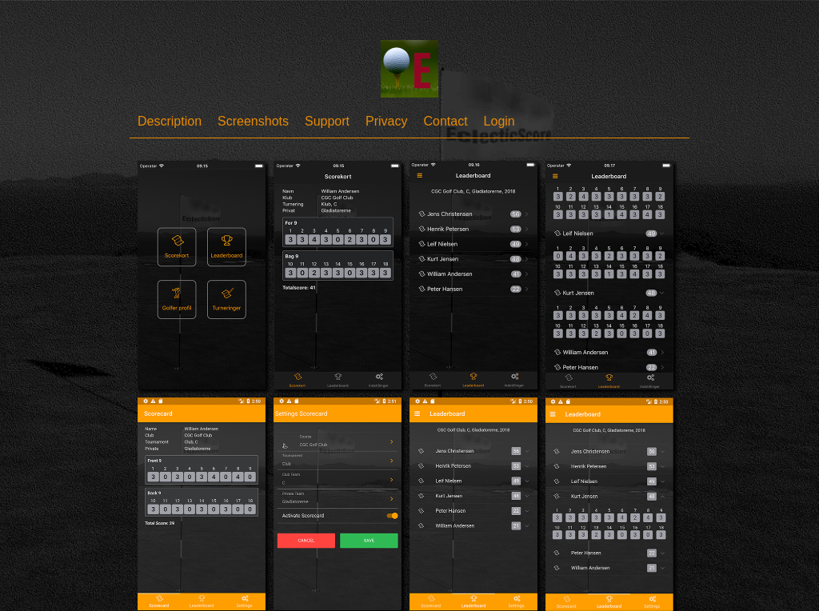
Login (499, 121)
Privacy (386, 121)
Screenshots (253, 121)
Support (327, 121)
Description (170, 121)
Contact (445, 121)
